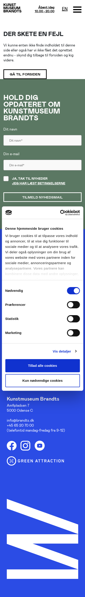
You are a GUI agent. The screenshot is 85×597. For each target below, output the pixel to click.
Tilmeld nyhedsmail (42, 197)
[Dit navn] (42, 138)
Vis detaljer (62, 351)
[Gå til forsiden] (12, 8)
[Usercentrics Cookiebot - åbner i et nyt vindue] (60, 213)
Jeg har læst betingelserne (38, 183)
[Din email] (42, 163)
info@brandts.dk (20, 420)
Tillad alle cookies (42, 365)
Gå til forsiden (25, 74)
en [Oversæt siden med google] (65, 8)
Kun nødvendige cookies (42, 380)
